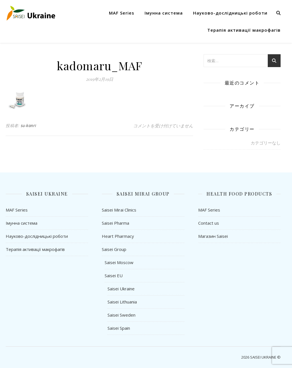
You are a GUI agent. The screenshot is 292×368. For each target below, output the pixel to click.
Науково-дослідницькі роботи (230, 13)
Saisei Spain (119, 328)
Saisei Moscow (119, 262)
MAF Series (121, 13)
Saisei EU (114, 275)
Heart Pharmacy (118, 236)
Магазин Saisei (213, 236)
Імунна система (164, 13)
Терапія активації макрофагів (244, 30)
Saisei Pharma (115, 223)
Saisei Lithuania (122, 302)
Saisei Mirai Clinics (119, 210)
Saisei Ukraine (121, 288)
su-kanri (28, 125)
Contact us (208, 223)
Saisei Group (114, 249)
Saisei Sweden (121, 315)
